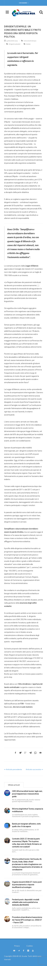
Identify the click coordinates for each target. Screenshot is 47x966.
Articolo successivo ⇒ (34, 769)
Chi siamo (24, 3)
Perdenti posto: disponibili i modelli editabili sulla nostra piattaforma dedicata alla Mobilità (25, 902)
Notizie (28, 44)
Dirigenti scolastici (14, 44)
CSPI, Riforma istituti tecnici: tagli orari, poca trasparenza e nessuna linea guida (27, 794)
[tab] (14, 784)
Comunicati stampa (30, 41)
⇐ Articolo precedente (13, 769)
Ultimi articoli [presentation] (14, 785)
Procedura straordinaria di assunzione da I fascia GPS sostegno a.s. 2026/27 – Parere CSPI (27, 920)
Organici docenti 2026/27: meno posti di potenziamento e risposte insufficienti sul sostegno (27, 884)
